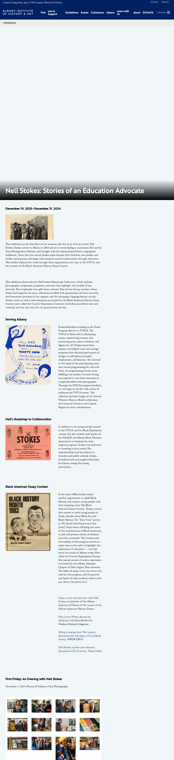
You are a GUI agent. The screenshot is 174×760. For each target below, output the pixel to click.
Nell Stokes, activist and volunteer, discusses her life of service (76, 476)
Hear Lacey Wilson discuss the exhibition (74, 445)
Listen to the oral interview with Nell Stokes (78, 426)
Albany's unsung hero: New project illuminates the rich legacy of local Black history (79, 462)
